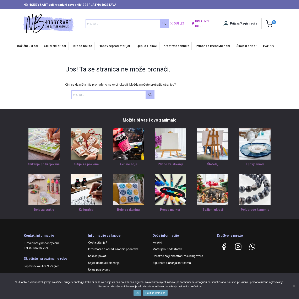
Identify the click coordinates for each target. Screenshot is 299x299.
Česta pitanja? (97, 242)
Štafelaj (212, 164)
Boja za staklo (44, 210)
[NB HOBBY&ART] (48, 23)
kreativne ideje (200, 23)
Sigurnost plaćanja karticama (172, 263)
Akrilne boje (128, 164)
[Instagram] (238, 247)
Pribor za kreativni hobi (213, 46)
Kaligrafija (86, 210)
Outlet (177, 24)
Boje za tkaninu (128, 210)
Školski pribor (247, 46)
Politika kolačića (155, 292)
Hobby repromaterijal (114, 46)
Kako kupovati (97, 256)
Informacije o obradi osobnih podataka (113, 249)
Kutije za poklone (86, 164)
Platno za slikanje (171, 164)
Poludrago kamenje (255, 210)
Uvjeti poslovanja (99, 269)
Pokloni (268, 46)
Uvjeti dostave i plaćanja (104, 263)
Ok (137, 292)
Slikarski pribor (55, 46)
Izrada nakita (82, 46)
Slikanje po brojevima (44, 164)
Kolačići (157, 242)
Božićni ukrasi (27, 46)
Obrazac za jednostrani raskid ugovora (178, 256)
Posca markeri (170, 210)
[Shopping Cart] (271, 23)
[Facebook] (224, 247)
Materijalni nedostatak (167, 249)
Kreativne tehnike (176, 46)
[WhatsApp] (252, 247)
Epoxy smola (255, 164)
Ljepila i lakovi (146, 46)
